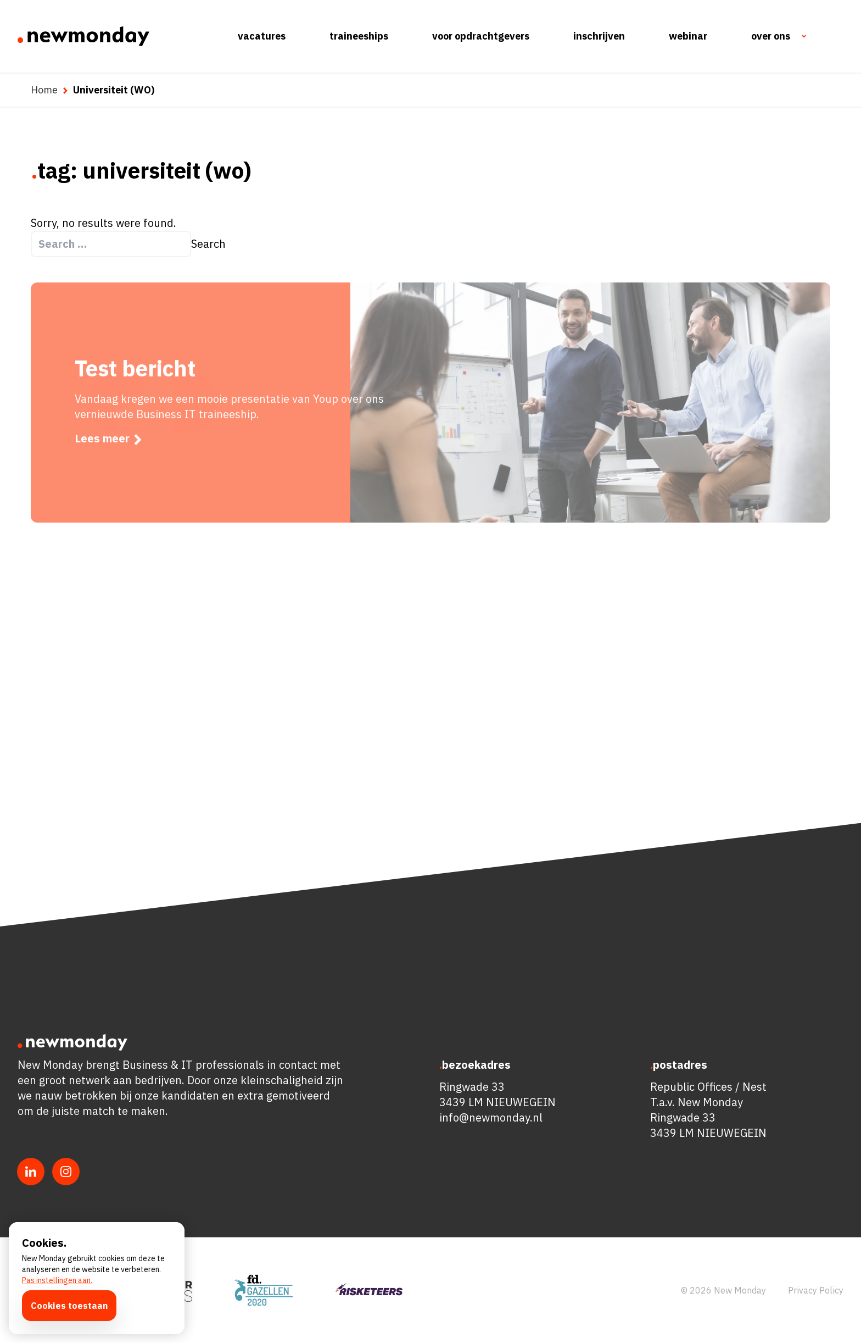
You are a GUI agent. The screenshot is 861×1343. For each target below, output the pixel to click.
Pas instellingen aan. (57, 1280)
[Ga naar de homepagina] (83, 36)
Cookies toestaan (69, 1305)
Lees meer (109, 458)
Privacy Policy (815, 1290)
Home (44, 90)
